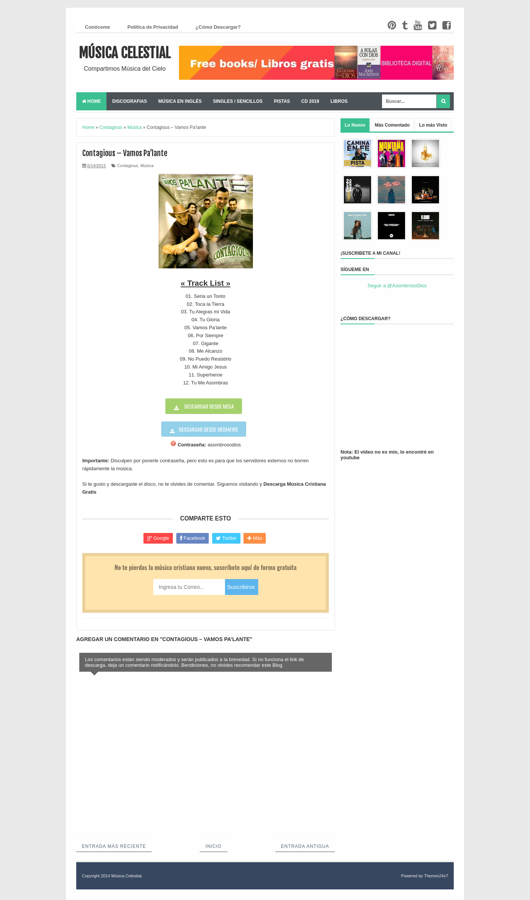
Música (147, 165)
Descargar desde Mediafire (208, 429)
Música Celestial (125, 53)
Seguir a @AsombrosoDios (397, 285)
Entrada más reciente (114, 846)
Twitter (226, 538)
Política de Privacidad (152, 27)
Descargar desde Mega (208, 406)
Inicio (213, 846)
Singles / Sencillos (237, 101)
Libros (338, 101)
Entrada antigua (305, 846)
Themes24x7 (436, 876)
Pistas (282, 101)
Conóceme (97, 27)
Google (158, 538)
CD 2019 (310, 101)
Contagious (127, 165)
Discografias (129, 101)
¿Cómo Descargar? (218, 27)
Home (91, 101)
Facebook (192, 538)
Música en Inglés (180, 101)
